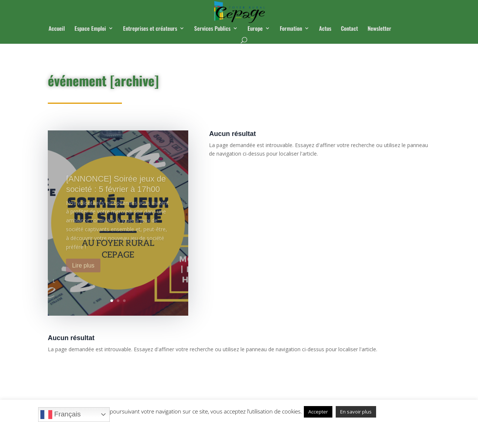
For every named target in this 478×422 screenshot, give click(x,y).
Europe (255, 29)
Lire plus (83, 272)
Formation (291, 29)
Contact (349, 29)
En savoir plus (356, 411)
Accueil (57, 29)
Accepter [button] (318, 411)
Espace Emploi (90, 29)
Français (60, 415)
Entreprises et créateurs (150, 29)
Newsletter (379, 29)
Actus (325, 29)
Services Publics (212, 29)
